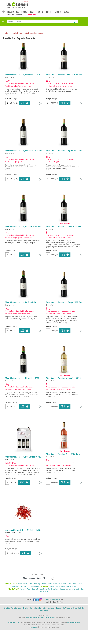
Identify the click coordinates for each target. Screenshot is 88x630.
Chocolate (46, 589)
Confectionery (52, 583)
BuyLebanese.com (13, 622)
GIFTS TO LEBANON (14, 14)
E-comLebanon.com (73, 622)
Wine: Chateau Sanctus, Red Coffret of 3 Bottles (25, 456)
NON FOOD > (45, 586)
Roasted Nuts (34, 586)
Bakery (31, 583)
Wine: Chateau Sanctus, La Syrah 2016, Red (23, 226)
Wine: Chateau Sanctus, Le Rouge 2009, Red (64, 302)
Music (63, 586)
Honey (70, 589)
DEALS (66, 12)
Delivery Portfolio (39, 608)
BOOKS (24, 12)
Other (74, 586)
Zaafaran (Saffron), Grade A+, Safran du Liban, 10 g (26, 530)
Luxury (42, 591)
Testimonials (51, 608)
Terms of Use (33, 627)
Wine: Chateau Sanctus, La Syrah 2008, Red (64, 150)
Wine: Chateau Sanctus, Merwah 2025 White (64, 378)
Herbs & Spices (78, 583)
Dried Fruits (62, 583)
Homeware (63, 589)
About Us (7, 608)
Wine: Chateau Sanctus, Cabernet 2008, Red (23, 74)
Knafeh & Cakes (78, 589)
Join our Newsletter (53, 599)
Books (52, 586)
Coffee (44, 583)
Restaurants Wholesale (64, 608)
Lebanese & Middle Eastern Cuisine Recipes (40, 617)
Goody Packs (55, 589)
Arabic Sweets (23, 583)
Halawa (69, 583)
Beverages (37, 583)
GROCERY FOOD (13, 12)
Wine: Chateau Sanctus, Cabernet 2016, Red (64, 74)
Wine (46, 591)
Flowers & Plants (25, 589)
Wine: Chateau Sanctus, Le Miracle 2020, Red (24, 302)
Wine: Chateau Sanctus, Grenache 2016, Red (23, 150)
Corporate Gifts (78, 608)
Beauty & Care (37, 589)
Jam (21, 586)
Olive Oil (26, 586)
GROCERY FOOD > (11, 583)
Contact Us (44, 610)
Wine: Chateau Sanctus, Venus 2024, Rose (63, 454)
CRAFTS (58, 12)
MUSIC (40, 12)
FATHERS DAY (30, 14)
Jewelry (68, 586)
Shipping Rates (27, 608)
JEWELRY (49, 12)
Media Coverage (16, 608)
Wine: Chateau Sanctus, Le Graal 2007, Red (63, 226)
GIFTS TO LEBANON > (11, 588)
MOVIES (32, 12)
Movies (57, 586)
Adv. (3, 21)
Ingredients (15, 586)
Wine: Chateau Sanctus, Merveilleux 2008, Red (24, 378)
